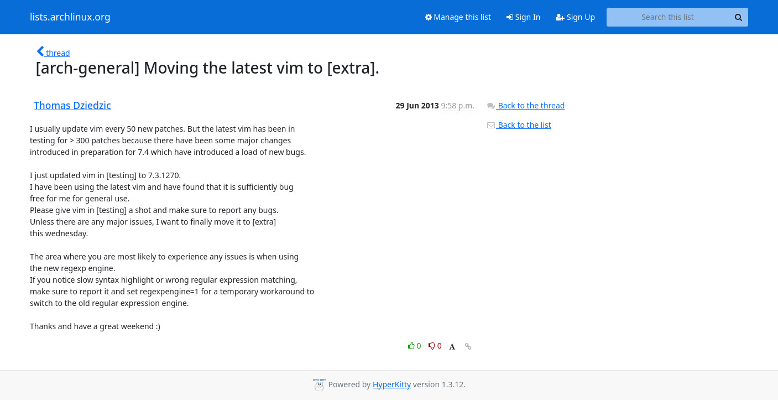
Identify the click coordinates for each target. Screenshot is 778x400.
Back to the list (518, 125)
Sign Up (575, 17)
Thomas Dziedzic (72, 105)
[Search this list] (668, 17)
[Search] (738, 17)
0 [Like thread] (415, 345)
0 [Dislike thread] (435, 345)
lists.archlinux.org (70, 17)
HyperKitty (392, 384)
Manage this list (458, 17)
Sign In (523, 17)
